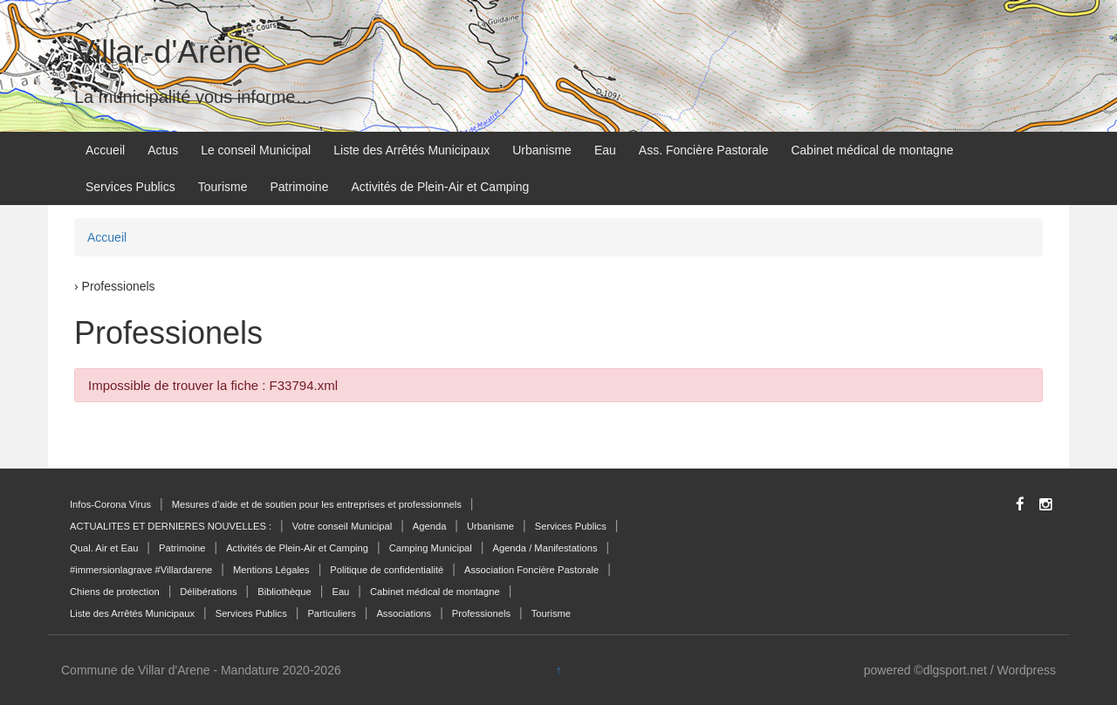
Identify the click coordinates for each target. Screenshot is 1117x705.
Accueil (105, 150)
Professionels (481, 613)
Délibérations (208, 591)
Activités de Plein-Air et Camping (440, 187)
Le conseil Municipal (256, 150)
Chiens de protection (115, 591)
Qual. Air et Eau (104, 548)
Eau (605, 150)
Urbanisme (542, 150)
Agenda (430, 526)
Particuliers (331, 613)
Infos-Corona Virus (110, 504)
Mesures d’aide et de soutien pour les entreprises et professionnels (317, 504)
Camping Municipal (430, 548)
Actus (162, 150)
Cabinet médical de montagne (872, 150)
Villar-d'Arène (167, 52)
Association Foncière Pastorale (531, 570)
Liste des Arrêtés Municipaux (411, 150)
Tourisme (223, 187)
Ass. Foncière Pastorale (704, 150)
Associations (403, 613)
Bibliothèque (284, 591)
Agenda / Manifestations (544, 548)
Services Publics (130, 187)
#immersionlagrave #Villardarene (141, 570)
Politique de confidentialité (386, 570)
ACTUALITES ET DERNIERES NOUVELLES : (170, 526)
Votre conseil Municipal (342, 526)
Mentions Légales (271, 570)
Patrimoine (300, 187)
